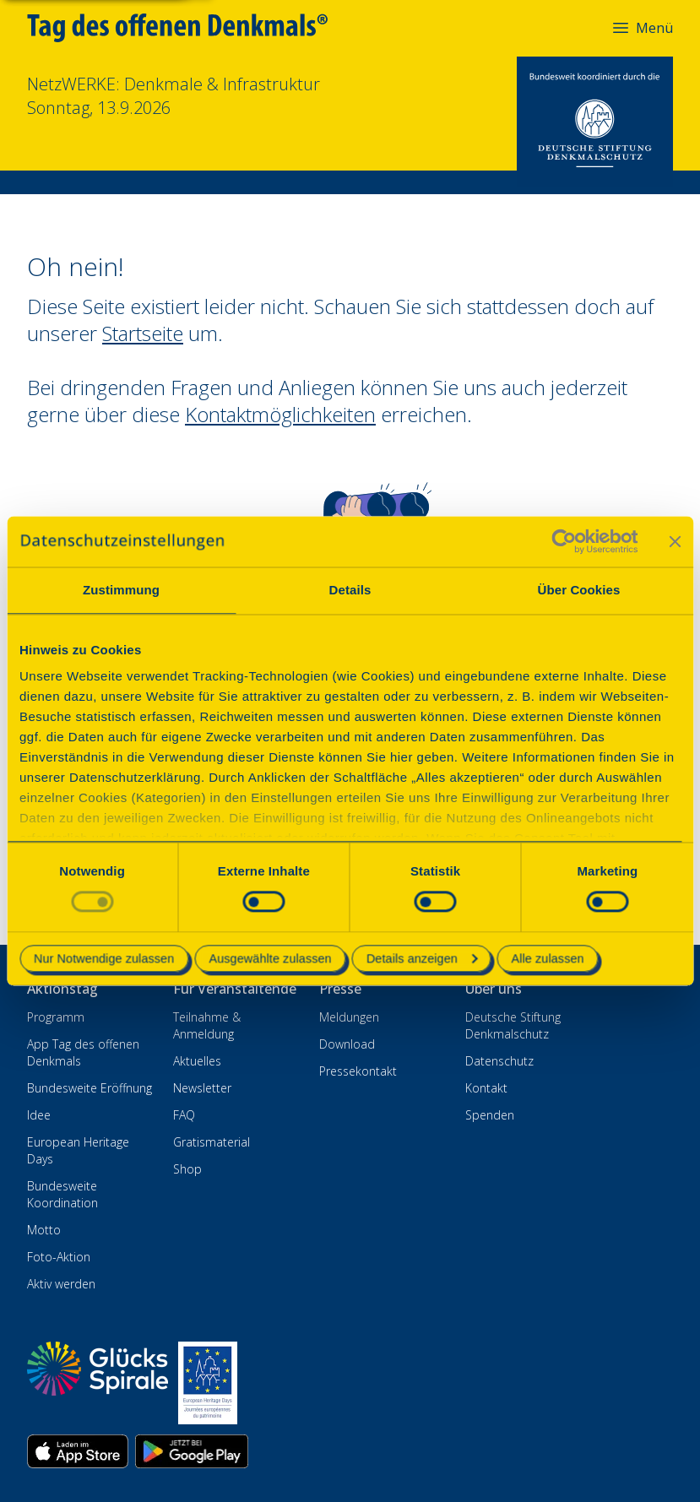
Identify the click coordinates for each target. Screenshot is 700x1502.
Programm (55, 1017)
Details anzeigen (422, 958)
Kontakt (486, 1088)
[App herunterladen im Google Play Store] (191, 1451)
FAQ (184, 1115)
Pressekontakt (358, 1071)
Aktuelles (197, 1061)
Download (347, 1044)
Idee (39, 1115)
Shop (187, 1169)
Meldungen (349, 1017)
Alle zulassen (548, 958)
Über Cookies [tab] (579, 590)
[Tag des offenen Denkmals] (189, 28)
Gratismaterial (211, 1142)
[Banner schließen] (675, 541)
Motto (44, 1230)
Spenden (489, 1115)
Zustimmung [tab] (121, 590)
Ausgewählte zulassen (270, 958)
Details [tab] (350, 590)
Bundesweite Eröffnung (89, 1088)
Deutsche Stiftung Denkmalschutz (513, 1025)
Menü (641, 28)
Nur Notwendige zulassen (104, 958)
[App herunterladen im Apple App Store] (77, 1451)
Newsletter (202, 1088)
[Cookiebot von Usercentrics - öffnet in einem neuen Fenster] (564, 541)
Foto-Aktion (58, 1257)
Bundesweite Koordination (62, 1194)
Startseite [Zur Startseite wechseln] (142, 333)
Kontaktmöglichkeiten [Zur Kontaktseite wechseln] (280, 414)
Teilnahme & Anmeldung (207, 1025)
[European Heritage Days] (207, 1383)
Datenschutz (499, 1061)
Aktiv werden (61, 1284)
